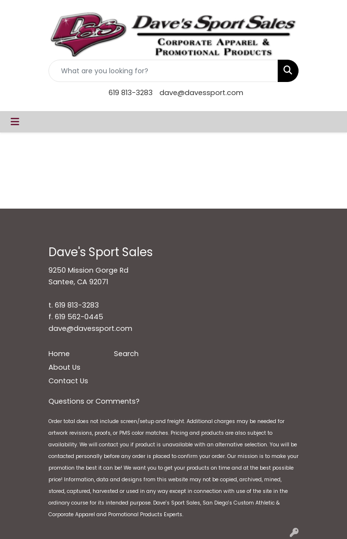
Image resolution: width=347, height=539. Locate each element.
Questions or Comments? (94, 401)
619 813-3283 (131, 93)
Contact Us (68, 381)
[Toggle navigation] (15, 122)
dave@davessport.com (201, 93)
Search (126, 354)
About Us (64, 367)
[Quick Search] (163, 71)
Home (59, 354)
